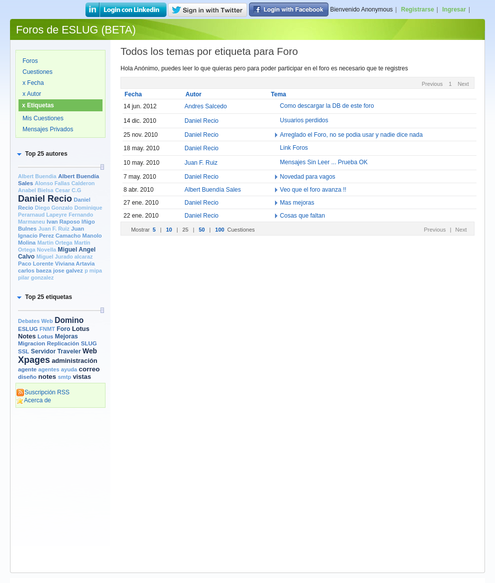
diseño (27, 377)
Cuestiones (37, 71)
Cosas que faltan (302, 215)
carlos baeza (35, 271)
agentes (48, 369)
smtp (65, 377)
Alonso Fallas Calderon (64, 183)
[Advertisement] (61, 452)
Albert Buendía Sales (212, 189)
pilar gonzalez (36, 278)
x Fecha (33, 82)
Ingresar (454, 9)
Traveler (69, 351)
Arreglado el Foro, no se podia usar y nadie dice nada (351, 134)
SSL (23, 351)
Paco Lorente (36, 264)
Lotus (45, 336)
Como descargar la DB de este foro (327, 106)
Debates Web (35, 321)
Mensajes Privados (47, 129)
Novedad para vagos (308, 176)
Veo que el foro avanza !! (313, 189)
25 (186, 230)
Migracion (31, 343)
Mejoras (66, 336)
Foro (63, 328)
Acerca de (33, 400)
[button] (42, 153)
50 (202, 230)
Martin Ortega (55, 243)
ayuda (69, 369)
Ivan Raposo (63, 222)
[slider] (102, 167)
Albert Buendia (37, 176)
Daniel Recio (45, 199)
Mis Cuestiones (43, 118)
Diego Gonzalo (54, 208)
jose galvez (68, 271)
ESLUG (28, 329)
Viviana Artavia (74, 264)
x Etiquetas (38, 105)
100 (220, 230)
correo (89, 369)
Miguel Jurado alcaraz (64, 257)
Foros (30, 60)
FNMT (47, 329)
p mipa (93, 271)
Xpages (34, 360)
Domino (69, 320)
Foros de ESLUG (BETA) (76, 29)
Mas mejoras (297, 202)
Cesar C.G (68, 190)
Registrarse (417, 9)
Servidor (43, 351)
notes (47, 376)
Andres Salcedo (205, 106)
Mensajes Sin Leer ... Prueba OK (324, 162)
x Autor (31, 93)
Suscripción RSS (43, 392)
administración (74, 360)
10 (170, 230)
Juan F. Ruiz (54, 229)
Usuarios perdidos (304, 120)
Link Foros (294, 148)
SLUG (89, 343)
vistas (82, 376)
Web (89, 351)
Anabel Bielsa (36, 190)
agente (27, 369)
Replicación (63, 343)
